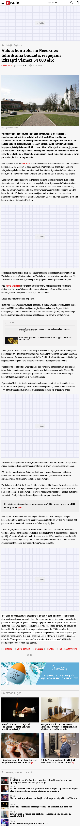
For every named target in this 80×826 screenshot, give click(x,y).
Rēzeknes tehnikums (66, 649)
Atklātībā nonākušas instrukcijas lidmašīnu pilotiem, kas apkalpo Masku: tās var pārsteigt (41, 781)
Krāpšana (37, 649)
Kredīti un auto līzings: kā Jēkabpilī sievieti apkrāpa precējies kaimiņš (15, 727)
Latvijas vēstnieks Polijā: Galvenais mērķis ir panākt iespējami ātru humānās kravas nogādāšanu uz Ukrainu (44, 789)
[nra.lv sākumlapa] (12, 3)
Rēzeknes (25, 163)
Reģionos (18, 45)
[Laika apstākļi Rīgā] (53, 2)
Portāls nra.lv (6, 65)
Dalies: (30, 655)
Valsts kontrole (22, 649)
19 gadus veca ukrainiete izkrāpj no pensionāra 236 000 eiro (19, 761)
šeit (20, 507)
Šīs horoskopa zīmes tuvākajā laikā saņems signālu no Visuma (43, 798)
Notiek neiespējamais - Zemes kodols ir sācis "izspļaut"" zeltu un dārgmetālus (45, 338)
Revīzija (49, 649)
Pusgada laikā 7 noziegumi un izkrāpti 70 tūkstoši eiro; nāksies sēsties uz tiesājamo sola (59, 727)
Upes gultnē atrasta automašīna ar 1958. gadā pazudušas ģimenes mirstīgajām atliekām (44, 330)
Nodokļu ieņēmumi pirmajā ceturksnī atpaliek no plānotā (41, 806)
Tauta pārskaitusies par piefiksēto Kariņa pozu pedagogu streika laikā (40, 815)
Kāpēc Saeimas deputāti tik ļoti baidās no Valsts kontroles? (58, 761)
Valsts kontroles (13, 285)
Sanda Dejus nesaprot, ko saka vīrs (29, 823)
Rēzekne (6, 649)
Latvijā (9, 45)
